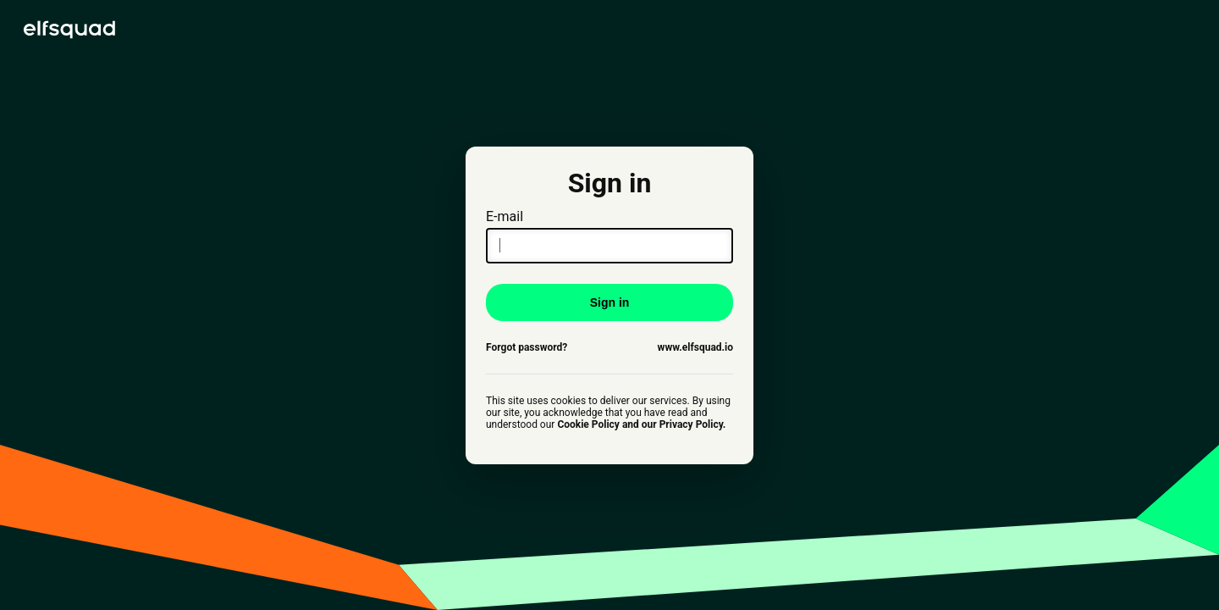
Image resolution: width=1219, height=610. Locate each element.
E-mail (609, 235)
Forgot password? (526, 347)
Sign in (610, 302)
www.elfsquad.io (695, 347)
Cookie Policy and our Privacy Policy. (641, 424)
